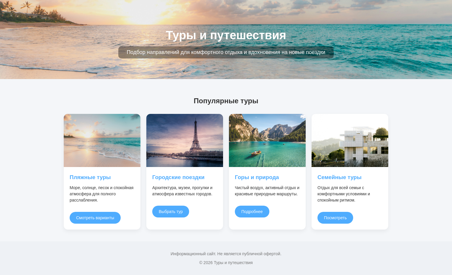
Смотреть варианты (95, 217)
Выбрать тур (171, 211)
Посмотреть (335, 217)
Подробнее (252, 211)
